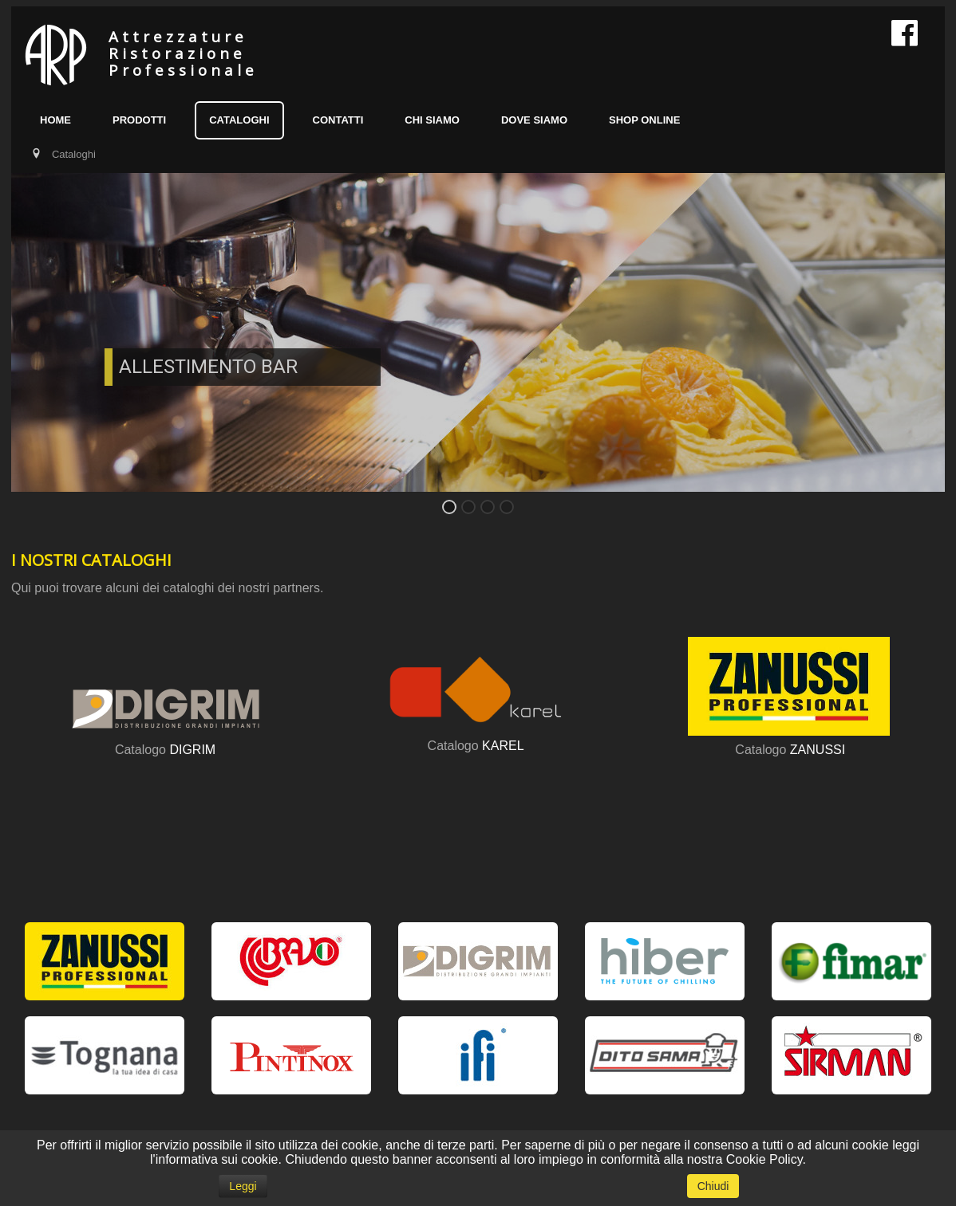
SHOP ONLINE (644, 120)
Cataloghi (239, 120)
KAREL (502, 745)
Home (55, 120)
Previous (32, 344)
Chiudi (713, 1186)
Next (924, 344)
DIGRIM (192, 749)
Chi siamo (432, 120)
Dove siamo (534, 120)
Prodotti (139, 120)
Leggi (242, 1186)
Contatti (338, 120)
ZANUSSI (817, 749)
